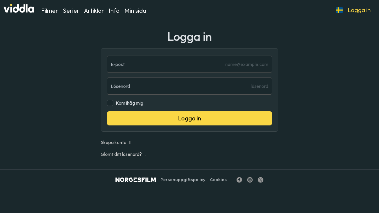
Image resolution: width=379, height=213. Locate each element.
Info (114, 10)
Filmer (49, 10)
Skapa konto (117, 142)
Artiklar (94, 10)
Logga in (359, 10)
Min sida (135, 10)
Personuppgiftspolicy (182, 180)
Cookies (218, 180)
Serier (71, 10)
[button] (339, 10)
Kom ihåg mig (129, 103)
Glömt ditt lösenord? (125, 154)
